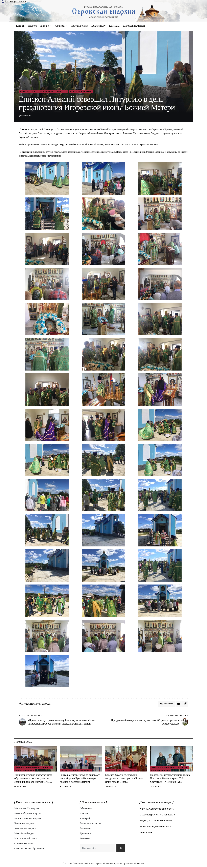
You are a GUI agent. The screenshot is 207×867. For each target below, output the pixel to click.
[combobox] (97, 848)
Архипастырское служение (37, 91)
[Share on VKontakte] (166, 704)
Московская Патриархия (26, 808)
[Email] (179, 704)
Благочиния (86, 828)
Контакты (85, 838)
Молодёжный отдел (24, 833)
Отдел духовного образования (29, 848)
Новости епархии (81, 91)
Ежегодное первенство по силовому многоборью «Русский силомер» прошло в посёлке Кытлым (80, 778)
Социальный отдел (23, 843)
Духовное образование (28, 767)
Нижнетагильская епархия (27, 818)
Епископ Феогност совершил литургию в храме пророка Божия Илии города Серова (124, 778)
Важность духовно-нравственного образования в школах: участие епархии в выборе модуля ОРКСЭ (33, 778)
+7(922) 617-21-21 (149, 820)
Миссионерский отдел (25, 838)
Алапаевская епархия (25, 828)
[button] (185, 704)
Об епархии (86, 808)
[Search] (120, 848)
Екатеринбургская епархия (27, 813)
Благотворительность (15, 1)
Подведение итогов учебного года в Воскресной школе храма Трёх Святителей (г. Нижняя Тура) (170, 778)
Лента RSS (146, 832)
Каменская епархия (24, 823)
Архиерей (85, 818)
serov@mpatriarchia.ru (159, 826)
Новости (62, 91)
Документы (85, 833)
